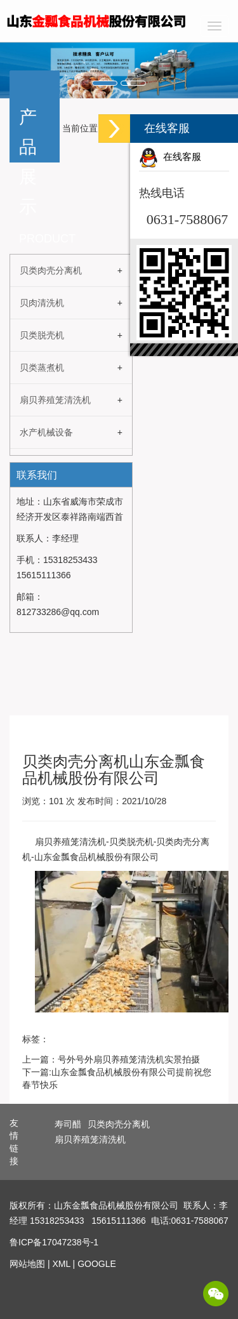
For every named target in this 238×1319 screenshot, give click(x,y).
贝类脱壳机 (42, 335)
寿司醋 (68, 1124)
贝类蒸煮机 (42, 367)
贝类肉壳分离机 (51, 270)
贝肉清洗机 (42, 303)
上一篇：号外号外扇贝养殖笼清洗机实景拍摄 (111, 1059)
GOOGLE (96, 1264)
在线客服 (170, 157)
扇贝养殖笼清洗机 (55, 400)
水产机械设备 (46, 432)
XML (61, 1264)
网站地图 (27, 1264)
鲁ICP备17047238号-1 (54, 1242)
